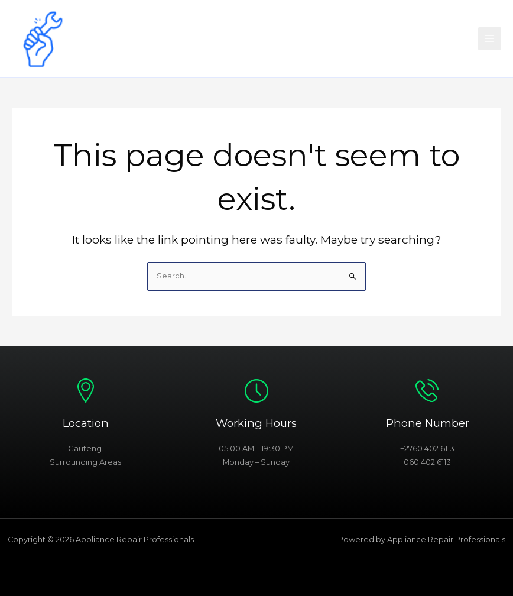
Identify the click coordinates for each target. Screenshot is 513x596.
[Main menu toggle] (489, 38)
